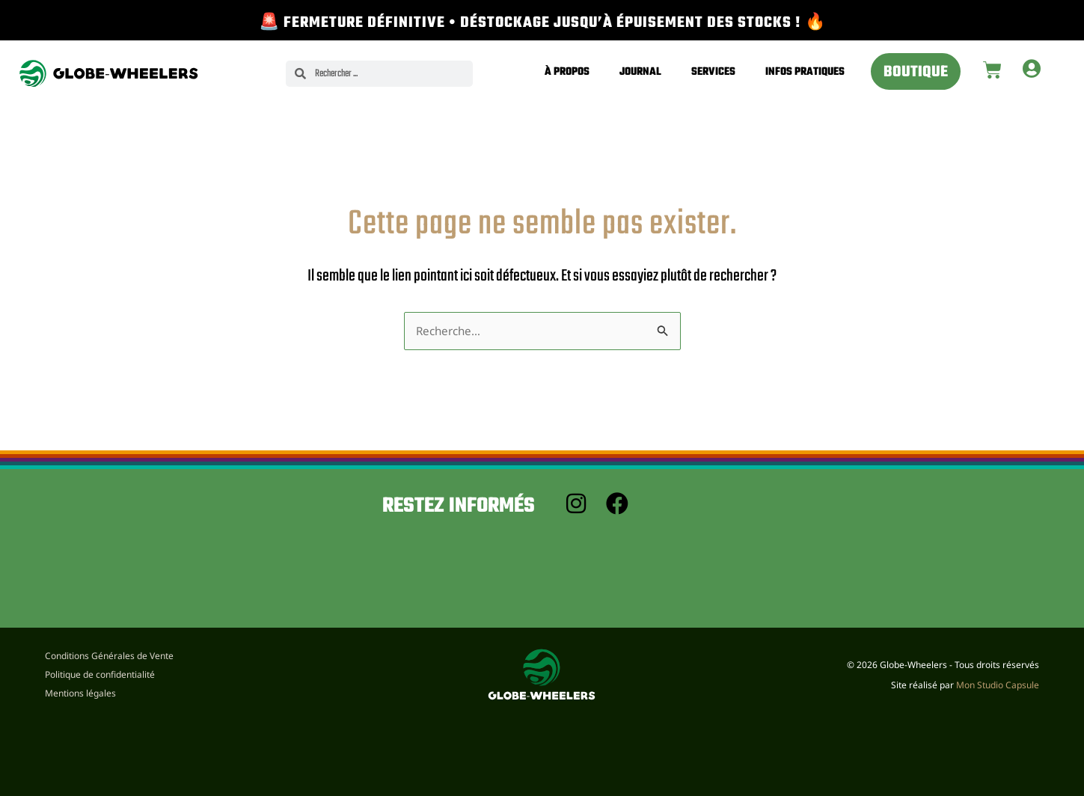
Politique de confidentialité (100, 672)
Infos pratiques (805, 72)
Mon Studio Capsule (997, 685)
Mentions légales (80, 692)
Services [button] (713, 72)
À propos (567, 72)
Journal (640, 72)
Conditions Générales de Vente (109, 652)
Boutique (916, 73)
